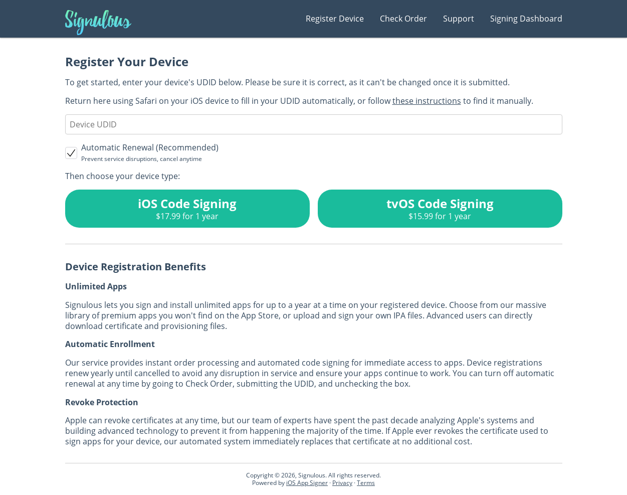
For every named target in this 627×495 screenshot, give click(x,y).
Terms (366, 482)
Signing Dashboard (526, 18)
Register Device (335, 18)
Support (458, 18)
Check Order (403, 18)
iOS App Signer (307, 482)
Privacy (342, 482)
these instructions (426, 100)
